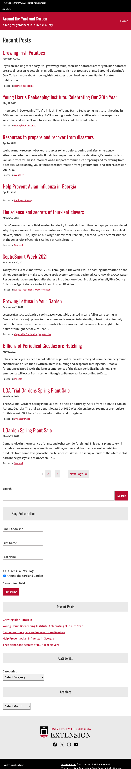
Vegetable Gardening (26, 334)
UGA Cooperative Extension (32, 3)
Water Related (42, 289)
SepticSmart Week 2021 (25, 256)
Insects (31, 125)
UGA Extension (68, 764)
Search (7, 488)
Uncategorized (22, 418)
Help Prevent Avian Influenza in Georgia (39, 186)
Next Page (79, 473)
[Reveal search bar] (6, 9)
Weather (19, 175)
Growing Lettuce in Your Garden (32, 301)
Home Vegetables (24, 85)
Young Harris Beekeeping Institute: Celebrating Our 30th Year (60, 97)
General (18, 245)
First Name (10, 543)
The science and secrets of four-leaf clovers (43, 212)
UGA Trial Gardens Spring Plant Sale (36, 390)
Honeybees (20, 125)
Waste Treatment (24, 289)
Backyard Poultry (23, 200)
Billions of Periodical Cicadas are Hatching (42, 346)
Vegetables (45, 334)
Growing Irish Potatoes (24, 52)
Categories (10, 671)
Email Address (13, 529)
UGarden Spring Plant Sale (27, 430)
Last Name (10, 557)
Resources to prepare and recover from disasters (48, 137)
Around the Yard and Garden (25, 18)
